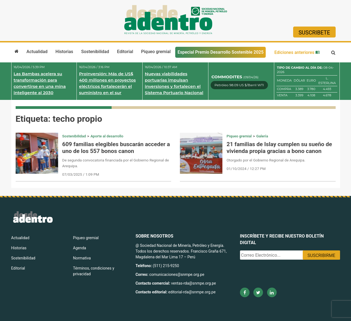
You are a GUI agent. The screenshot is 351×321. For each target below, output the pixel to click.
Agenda (79, 248)
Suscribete (314, 32)
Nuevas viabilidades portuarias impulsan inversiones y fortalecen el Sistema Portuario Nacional (174, 83)
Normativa (82, 258)
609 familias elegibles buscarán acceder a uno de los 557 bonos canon (116, 147)
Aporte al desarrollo (106, 136)
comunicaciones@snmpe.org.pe (177, 274)
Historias (64, 51)
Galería (262, 136)
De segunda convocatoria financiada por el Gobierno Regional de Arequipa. (115, 163)
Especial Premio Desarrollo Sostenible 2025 (220, 52)
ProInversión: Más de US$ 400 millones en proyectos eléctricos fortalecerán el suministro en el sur (107, 83)
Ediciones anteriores (297, 52)
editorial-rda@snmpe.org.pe (192, 292)
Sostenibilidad (95, 51)
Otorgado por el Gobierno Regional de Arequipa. (266, 160)
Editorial (125, 51)
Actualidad (37, 51)
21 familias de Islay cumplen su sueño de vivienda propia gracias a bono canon (279, 147)
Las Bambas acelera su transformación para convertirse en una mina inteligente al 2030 (40, 83)
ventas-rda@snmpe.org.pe (193, 283)
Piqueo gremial (156, 51)
